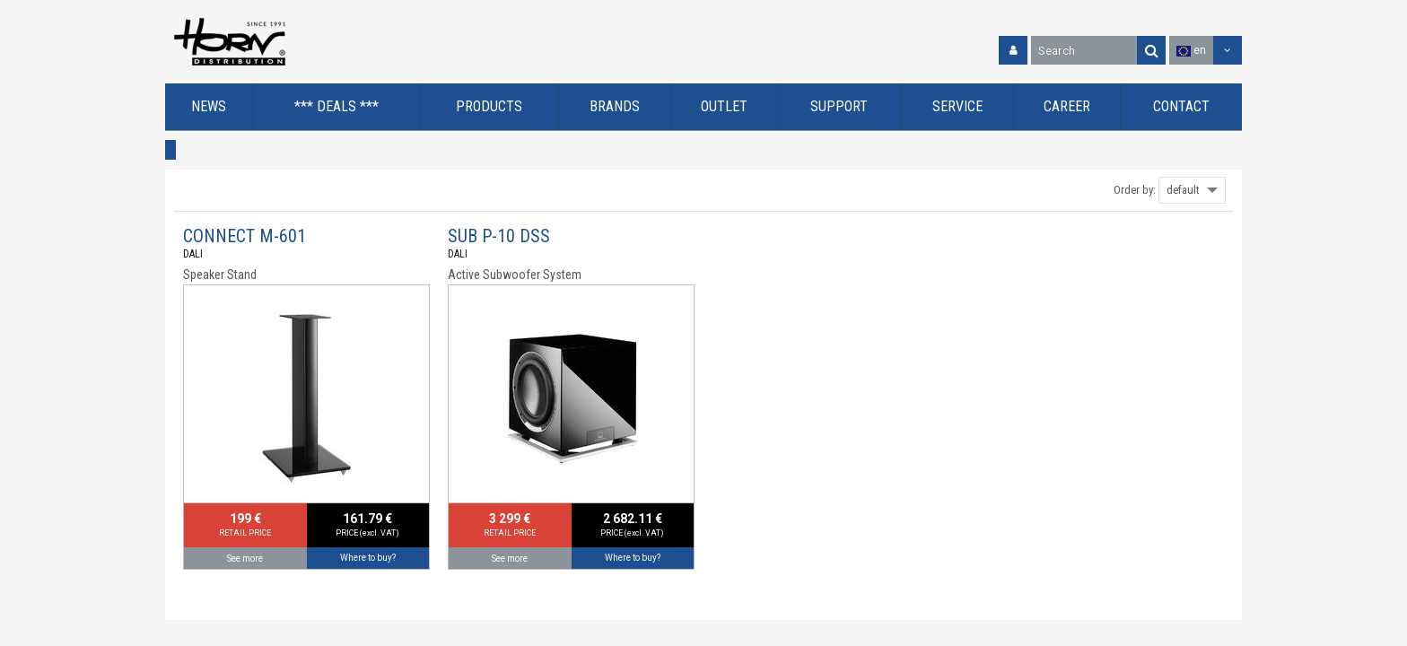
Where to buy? (368, 558)
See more (245, 558)
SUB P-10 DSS (499, 236)
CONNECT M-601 (244, 236)
